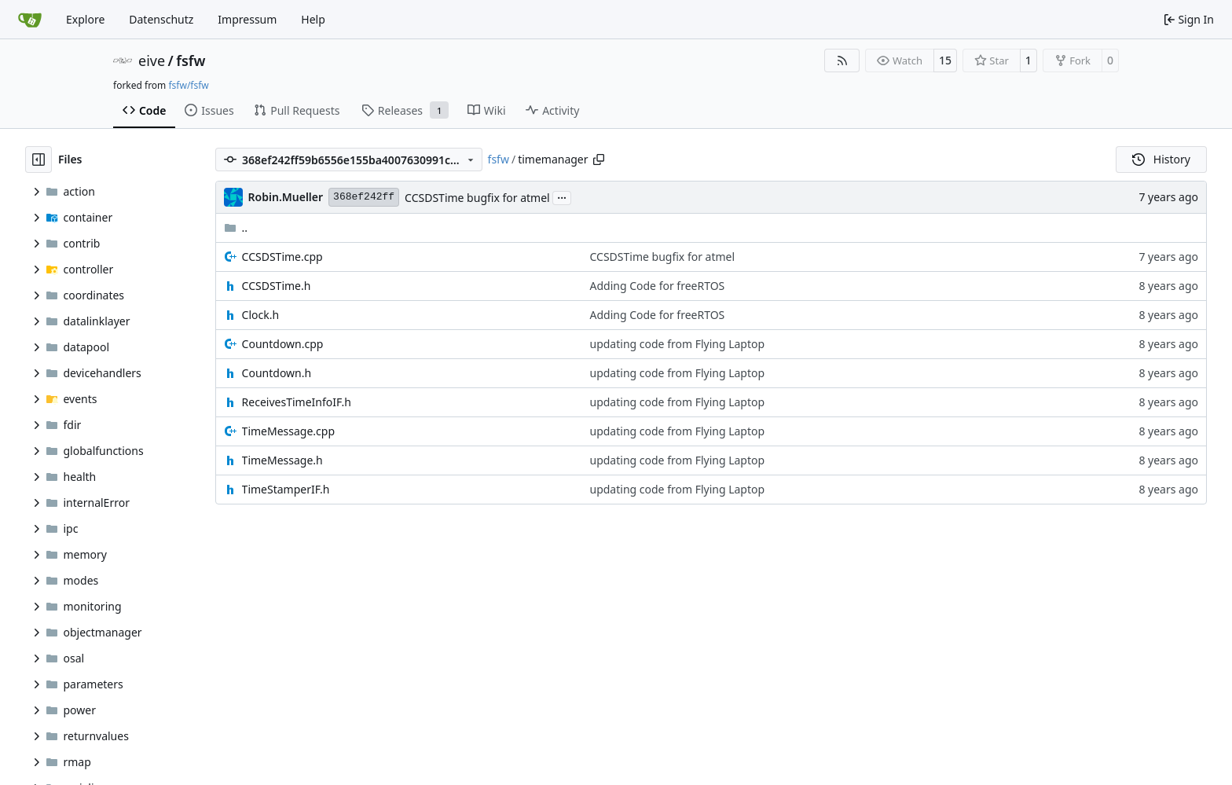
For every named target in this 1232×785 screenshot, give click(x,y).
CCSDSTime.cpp (282, 256)
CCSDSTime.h (276, 285)
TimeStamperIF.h (286, 489)
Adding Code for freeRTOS (657, 285)
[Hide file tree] (38, 159)
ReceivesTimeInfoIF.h (296, 401)
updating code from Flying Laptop (677, 343)
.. (236, 227)
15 (945, 60)
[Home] (30, 20)
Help (313, 19)
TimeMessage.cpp (288, 431)
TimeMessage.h (282, 460)
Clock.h (261, 314)
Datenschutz (161, 19)
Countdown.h (277, 372)
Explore (85, 19)
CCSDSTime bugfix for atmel (477, 197)
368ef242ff (363, 197)
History (1161, 159)
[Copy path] (598, 159)
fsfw (190, 60)
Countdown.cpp (283, 343)
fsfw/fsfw (188, 85)
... (561, 196)
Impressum (247, 19)
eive (151, 60)
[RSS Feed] (842, 60)
